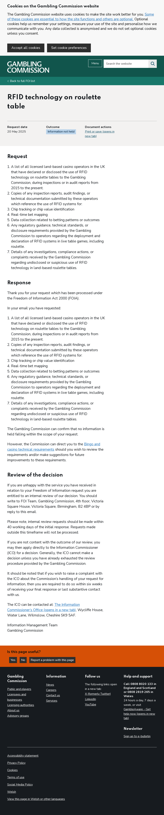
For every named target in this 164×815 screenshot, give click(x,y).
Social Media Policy (20, 784)
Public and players (19, 689)
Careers (51, 690)
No (24, 660)
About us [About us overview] (13, 710)
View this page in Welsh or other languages (36, 799)
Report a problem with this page (53, 660)
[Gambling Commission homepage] (28, 72)
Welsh (11, 792)
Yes (14, 660)
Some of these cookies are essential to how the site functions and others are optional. (80, 17)
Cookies (12, 770)
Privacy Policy (16, 763)
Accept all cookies (25, 47)
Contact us (53, 695)
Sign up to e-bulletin (137, 736)
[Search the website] (152, 64)
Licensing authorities (20, 705)
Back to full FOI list (22, 81)
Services (51, 701)
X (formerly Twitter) (98, 694)
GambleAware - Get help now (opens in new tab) (139, 713)
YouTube (90, 704)
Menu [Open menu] (95, 64)
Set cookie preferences (69, 47)
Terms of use (15, 777)
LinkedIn (90, 699)
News (50, 685)
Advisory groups (18, 716)
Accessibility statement (22, 756)
